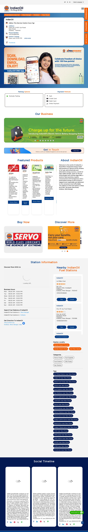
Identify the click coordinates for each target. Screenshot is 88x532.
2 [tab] (37, 140)
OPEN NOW (27, 38)
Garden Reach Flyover (61, 345)
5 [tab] (45, 140)
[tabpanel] (44, 69)
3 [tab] (40, 140)
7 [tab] (50, 140)
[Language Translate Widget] (78, 2)
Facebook (12, 42)
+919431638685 (61, 293)
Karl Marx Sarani (75, 348)
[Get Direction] (23, 324)
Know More (13, 202)
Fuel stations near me (12, 15)
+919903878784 (61, 320)
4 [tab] (42, 140)
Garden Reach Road (60, 348)
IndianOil (59, 278)
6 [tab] (47, 140)
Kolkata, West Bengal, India (13, 324)
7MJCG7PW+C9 (9, 322)
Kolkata (36, 15)
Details (72, 299)
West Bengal (26, 15)
